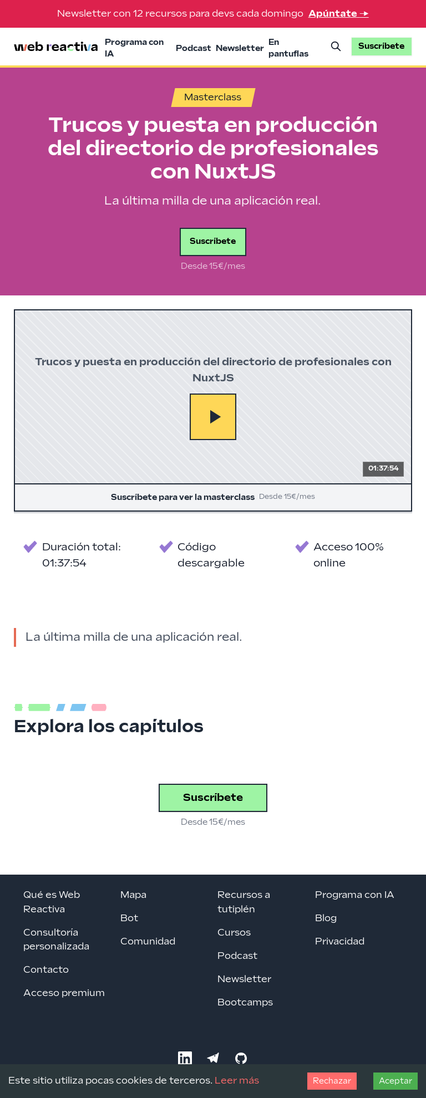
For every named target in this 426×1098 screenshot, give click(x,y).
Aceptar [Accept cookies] (395, 1081)
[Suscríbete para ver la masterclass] (213, 410)
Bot (129, 918)
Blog (326, 918)
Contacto (46, 970)
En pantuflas (288, 48)
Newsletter (240, 48)
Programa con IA (134, 48)
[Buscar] (335, 46)
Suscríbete (213, 241)
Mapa (133, 895)
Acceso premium (64, 993)
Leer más (237, 1080)
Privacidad (339, 941)
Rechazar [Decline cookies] (332, 1081)
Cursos (234, 932)
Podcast (193, 48)
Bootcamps (245, 1002)
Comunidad (147, 941)
